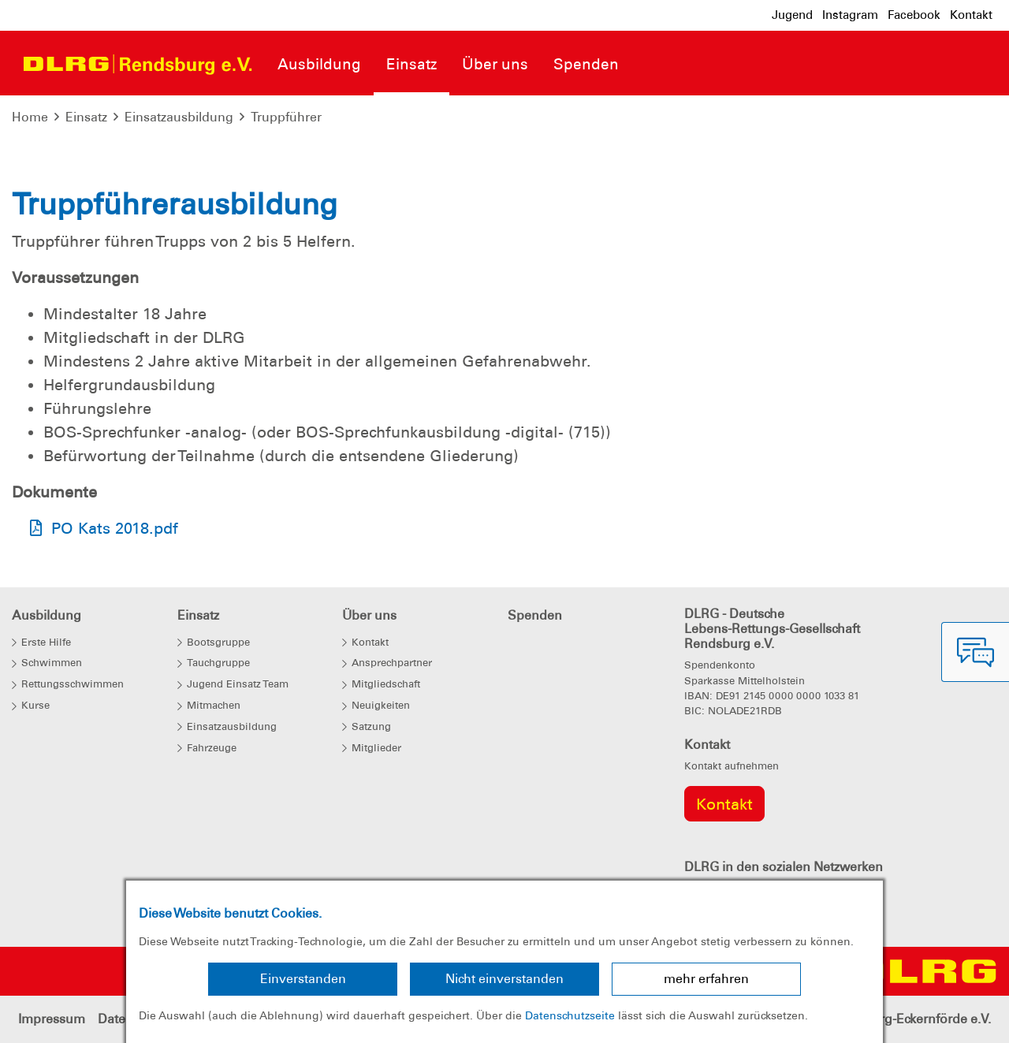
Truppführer (286, 117)
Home (30, 117)
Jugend (792, 15)
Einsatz (86, 117)
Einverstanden (303, 978)
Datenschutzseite (570, 1015)
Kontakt (971, 15)
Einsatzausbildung (179, 117)
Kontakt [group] (724, 804)
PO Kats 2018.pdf (114, 528)
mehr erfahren (706, 978)
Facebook (914, 15)
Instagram (850, 15)
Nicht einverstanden (504, 978)
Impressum (51, 1018)
